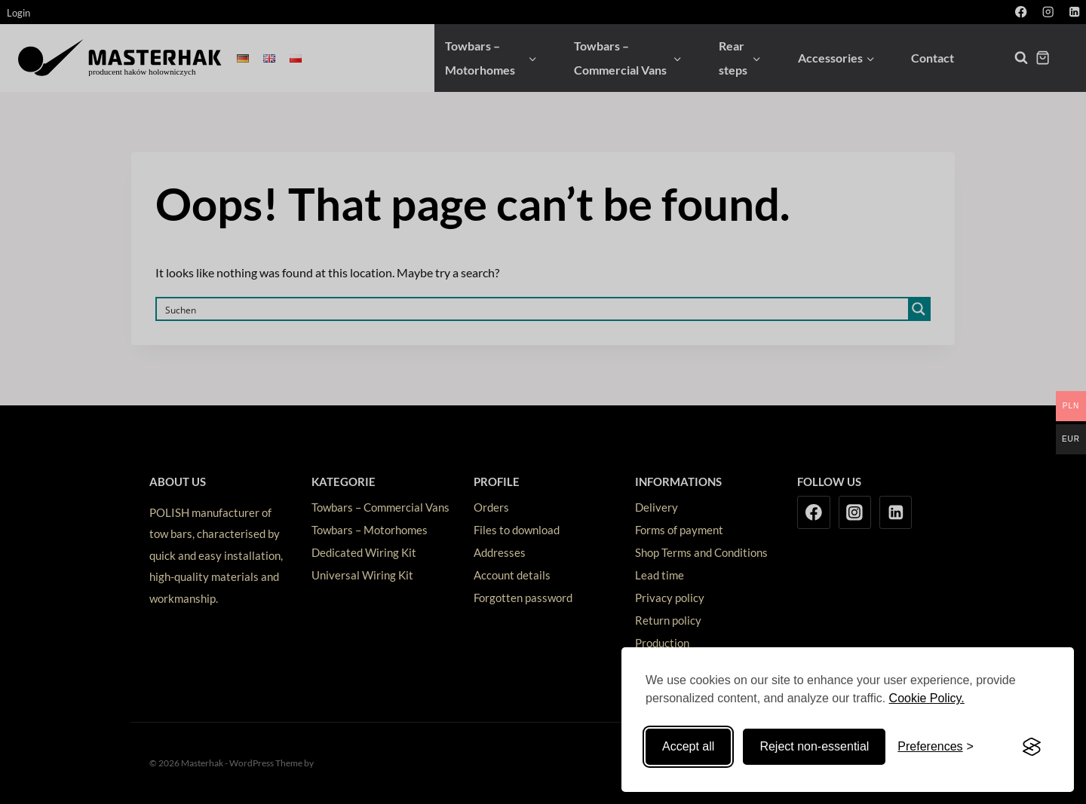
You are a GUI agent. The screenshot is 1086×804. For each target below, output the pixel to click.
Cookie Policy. (927, 698)
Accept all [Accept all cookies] (688, 746)
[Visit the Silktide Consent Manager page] (1032, 747)
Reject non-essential (814, 746)
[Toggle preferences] (935, 747)
